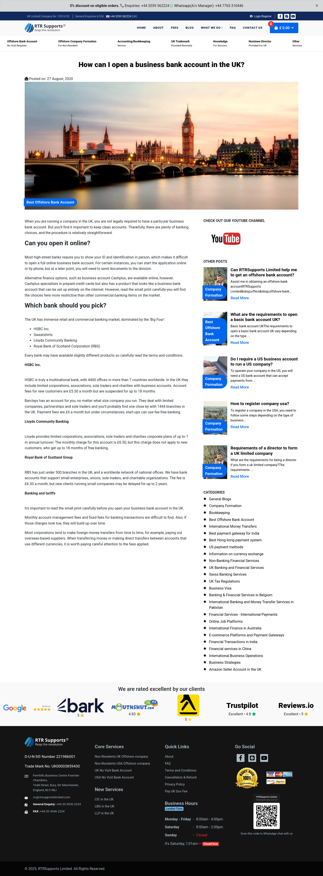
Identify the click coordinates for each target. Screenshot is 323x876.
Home (141, 27)
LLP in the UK (104, 813)
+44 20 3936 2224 (68, 804)
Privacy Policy (175, 784)
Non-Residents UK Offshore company (121, 757)
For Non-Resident (77, 43)
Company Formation (225, 506)
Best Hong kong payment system (235, 540)
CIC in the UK (104, 799)
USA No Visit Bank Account (114, 777)
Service (134, 43)
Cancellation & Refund (180, 777)
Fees (174, 27)
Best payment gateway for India (234, 533)
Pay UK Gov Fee (176, 791)
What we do (211, 27)
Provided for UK (260, 43)
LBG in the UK (104, 806)
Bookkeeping (219, 513)
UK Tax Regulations (224, 581)
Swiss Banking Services (228, 574)
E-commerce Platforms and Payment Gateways (246, 635)
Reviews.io (296, 705)
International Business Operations (236, 656)
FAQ (233, 27)
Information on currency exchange (236, 554)
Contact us (253, 27)
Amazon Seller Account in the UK (235, 669)
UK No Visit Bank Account (113, 770)
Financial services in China (230, 649)
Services (297, 43)
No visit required (22, 43)
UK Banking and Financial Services (236, 568)
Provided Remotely (181, 43)
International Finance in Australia (235, 628)
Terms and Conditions (180, 770)
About (158, 27)
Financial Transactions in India (233, 642)
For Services (220, 43)
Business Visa (220, 588)
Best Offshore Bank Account (231, 520)
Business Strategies (225, 662)
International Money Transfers (233, 526)
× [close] (316, 5)
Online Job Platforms (226, 621)
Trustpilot (242, 705)
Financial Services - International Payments (243, 614)
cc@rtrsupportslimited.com (51, 797)
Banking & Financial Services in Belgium (240, 595)
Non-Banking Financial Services (234, 561)
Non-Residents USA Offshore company (122, 763)
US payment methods (226, 547)
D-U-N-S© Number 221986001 (50, 756)
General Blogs (220, 499)
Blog (190, 27)
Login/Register (261, 16)
